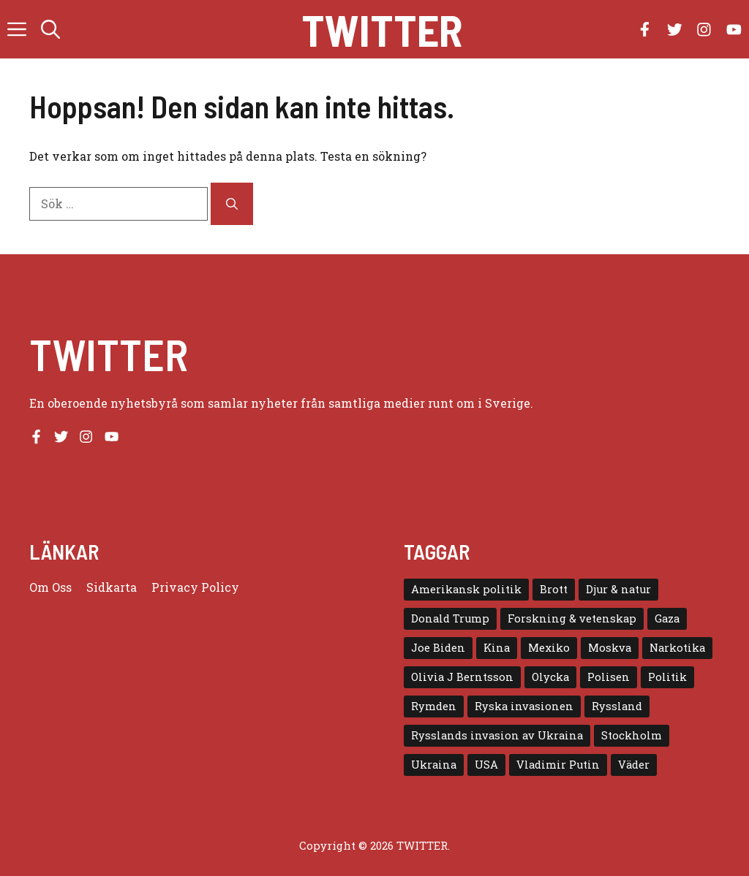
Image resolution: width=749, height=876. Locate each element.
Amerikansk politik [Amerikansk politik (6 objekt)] (466, 589)
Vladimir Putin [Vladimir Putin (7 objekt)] (558, 765)
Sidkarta (111, 587)
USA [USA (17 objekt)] (486, 765)
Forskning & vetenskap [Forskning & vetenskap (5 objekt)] (572, 618)
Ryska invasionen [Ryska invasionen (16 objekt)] (524, 706)
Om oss (50, 587)
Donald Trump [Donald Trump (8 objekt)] (450, 618)
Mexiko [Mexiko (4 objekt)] (549, 648)
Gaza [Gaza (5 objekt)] (667, 618)
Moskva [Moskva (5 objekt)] (609, 648)
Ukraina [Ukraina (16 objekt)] (433, 765)
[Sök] (232, 204)
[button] (50, 29)
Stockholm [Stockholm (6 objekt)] (631, 735)
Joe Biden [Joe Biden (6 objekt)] (438, 648)
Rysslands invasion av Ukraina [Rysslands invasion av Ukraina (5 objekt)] (497, 735)
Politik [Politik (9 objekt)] (667, 677)
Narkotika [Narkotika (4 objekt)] (677, 648)
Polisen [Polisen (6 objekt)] (608, 677)
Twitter (381, 29)
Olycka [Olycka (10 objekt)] (550, 677)
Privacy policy (195, 587)
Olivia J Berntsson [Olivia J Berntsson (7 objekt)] (462, 677)
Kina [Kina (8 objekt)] (496, 648)
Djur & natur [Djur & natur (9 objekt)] (618, 589)
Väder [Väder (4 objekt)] (634, 765)
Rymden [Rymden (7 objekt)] (433, 706)
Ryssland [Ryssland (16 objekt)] (617, 706)
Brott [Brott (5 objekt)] (554, 589)
